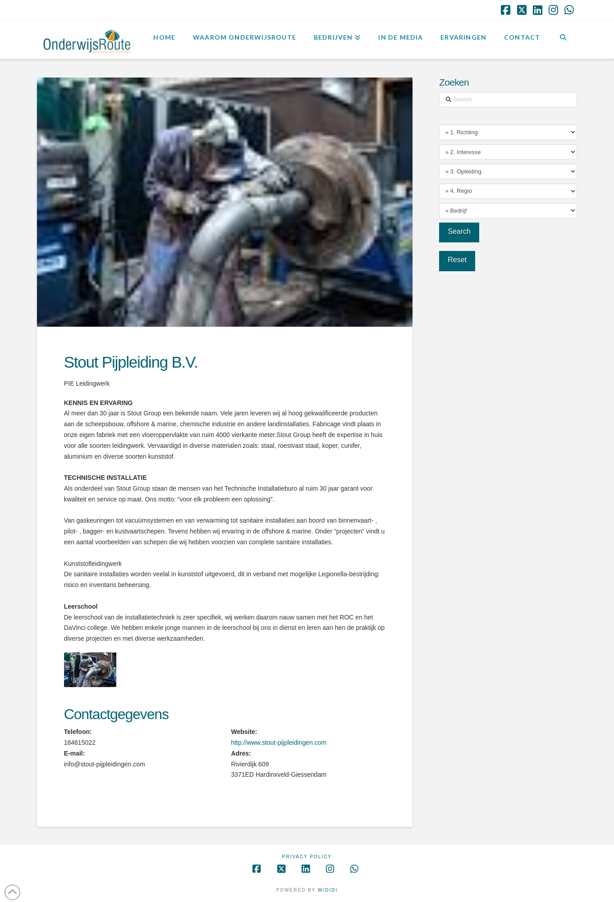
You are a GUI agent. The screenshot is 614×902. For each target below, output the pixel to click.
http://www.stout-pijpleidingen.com (278, 742)
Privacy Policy (307, 856)
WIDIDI (328, 890)
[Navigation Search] (563, 39)
